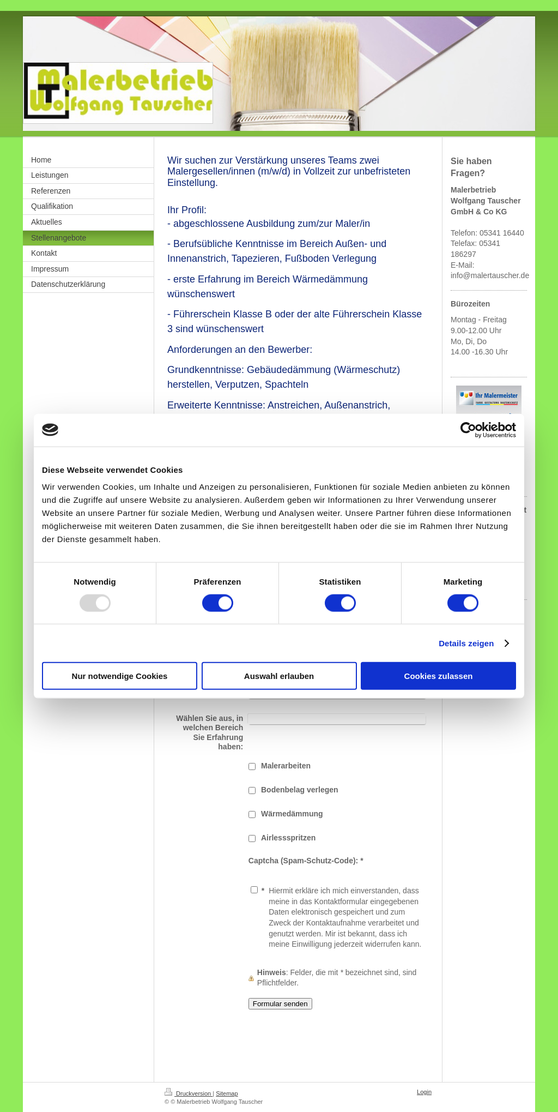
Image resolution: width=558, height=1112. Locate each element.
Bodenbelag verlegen (299, 789)
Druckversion (189, 1093)
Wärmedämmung (292, 813)
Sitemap (227, 1093)
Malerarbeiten (286, 765)
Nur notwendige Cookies (120, 676)
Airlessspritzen (288, 837)
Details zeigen (466, 642)
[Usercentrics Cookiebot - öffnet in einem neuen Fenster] (468, 430)
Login (424, 1092)
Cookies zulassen (438, 676)
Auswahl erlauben (279, 676)
